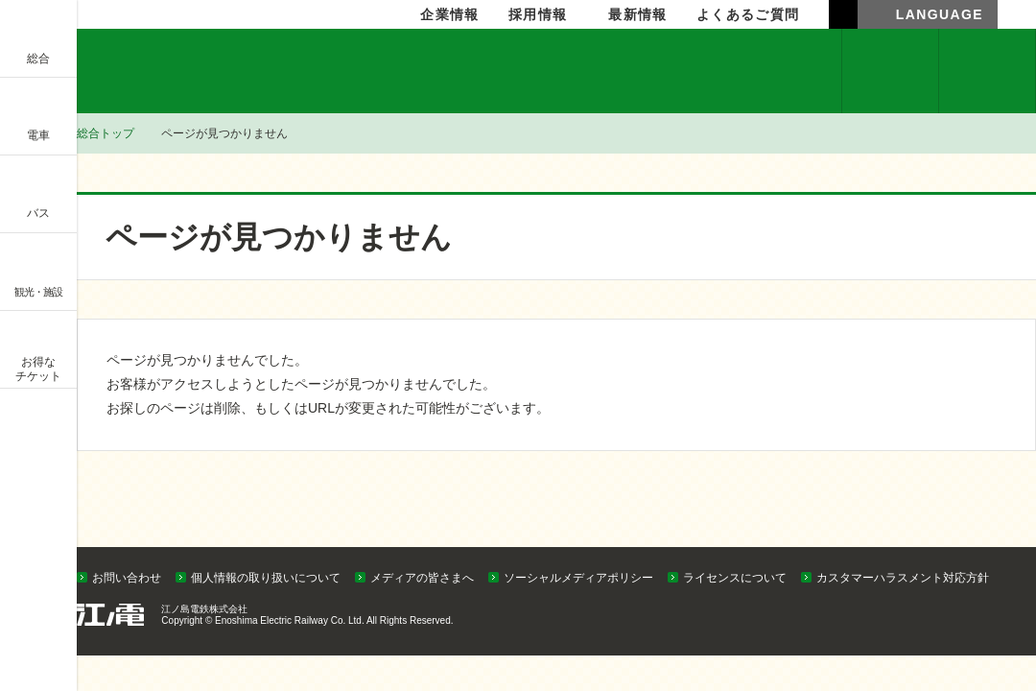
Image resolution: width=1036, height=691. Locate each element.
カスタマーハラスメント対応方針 (902, 577)
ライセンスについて (735, 577)
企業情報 (150, 71)
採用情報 (538, 14)
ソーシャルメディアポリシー (578, 577)
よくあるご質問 (748, 14)
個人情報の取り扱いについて (266, 577)
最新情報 (638, 14)
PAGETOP (985, 542)
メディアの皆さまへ (422, 577)
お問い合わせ (126, 577)
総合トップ (105, 133)
